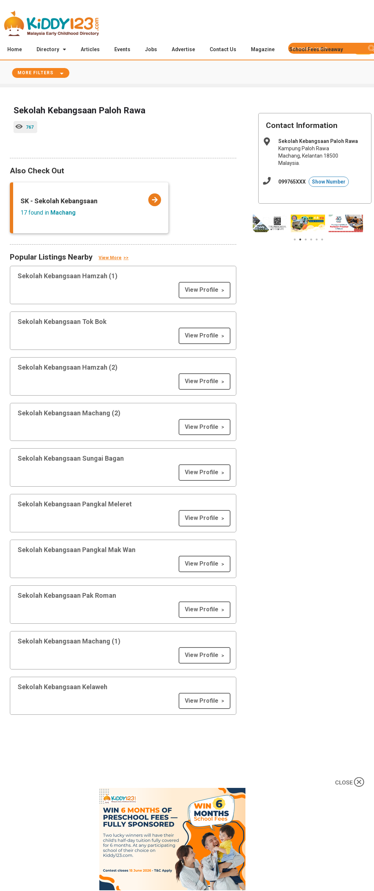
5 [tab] (316, 240)
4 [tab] (311, 240)
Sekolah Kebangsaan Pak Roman (67, 596)
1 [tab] (294, 240)
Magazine (263, 49)
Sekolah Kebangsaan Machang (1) (69, 642)
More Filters (35, 73)
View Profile (201, 290)
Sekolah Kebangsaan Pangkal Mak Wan (77, 550)
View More (110, 258)
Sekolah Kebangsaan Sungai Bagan (71, 459)
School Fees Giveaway (316, 49)
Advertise (183, 49)
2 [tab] (300, 240)
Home (14, 49)
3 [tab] (305, 240)
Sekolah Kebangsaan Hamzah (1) (68, 276)
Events (122, 49)
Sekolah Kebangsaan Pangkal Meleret (75, 505)
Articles (90, 49)
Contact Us (223, 49)
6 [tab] (322, 240)
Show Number (329, 182)
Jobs (151, 49)
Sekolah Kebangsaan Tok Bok (62, 322)
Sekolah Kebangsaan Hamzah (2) (68, 368)
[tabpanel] (270, 224)
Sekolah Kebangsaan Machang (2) (69, 414)
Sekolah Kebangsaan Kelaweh (62, 687)
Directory (51, 49)
